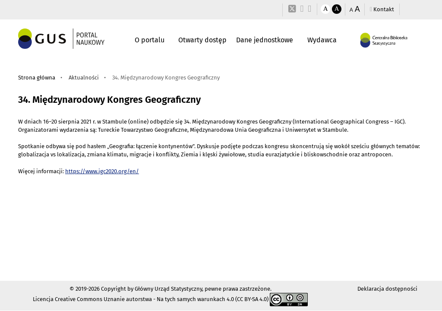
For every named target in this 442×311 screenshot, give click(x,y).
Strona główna (36, 77)
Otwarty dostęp (202, 40)
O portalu (149, 40)
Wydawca (322, 40)
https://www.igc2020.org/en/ (102, 171)
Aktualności (84, 77)
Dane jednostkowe (264, 40)
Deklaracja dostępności (387, 289)
